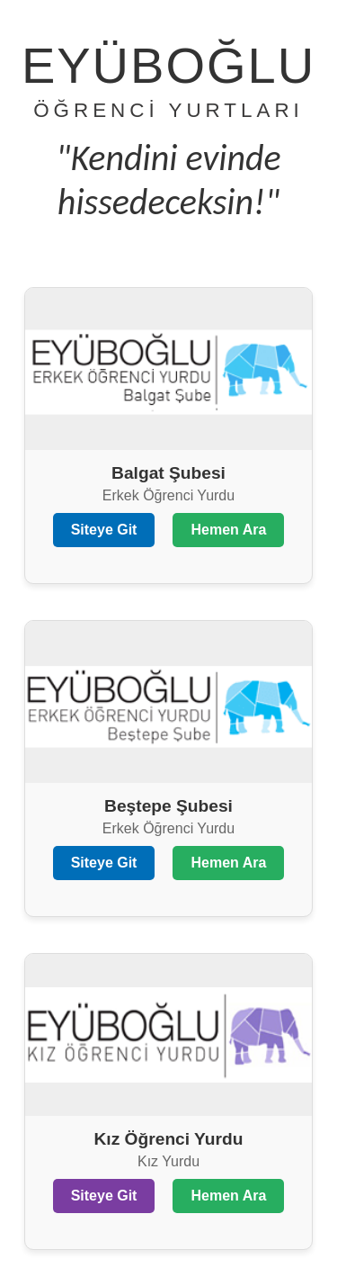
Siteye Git (104, 529)
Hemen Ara (228, 529)
